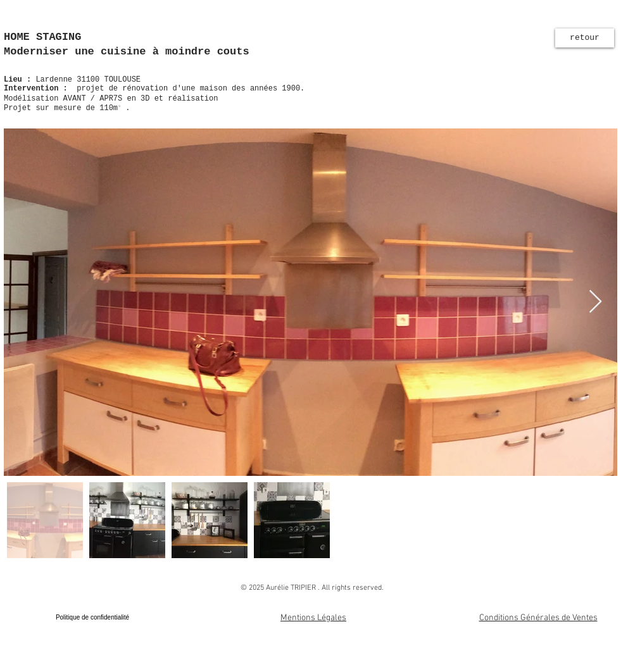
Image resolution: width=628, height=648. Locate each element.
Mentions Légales (313, 618)
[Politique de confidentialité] (92, 617)
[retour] (584, 37)
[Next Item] (595, 302)
